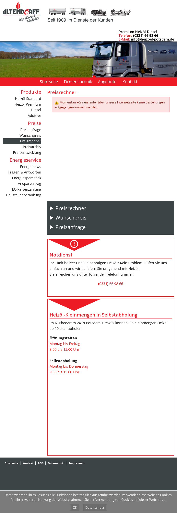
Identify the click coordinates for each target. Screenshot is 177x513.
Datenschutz (56, 463)
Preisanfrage (30, 129)
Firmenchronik (78, 81)
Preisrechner (30, 141)
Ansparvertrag (29, 183)
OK (75, 507)
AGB (40, 463)
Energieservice (25, 160)
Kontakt (129, 81)
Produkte (31, 92)
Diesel (36, 109)
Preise (34, 123)
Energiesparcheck (26, 177)
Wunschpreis (30, 135)
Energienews (30, 166)
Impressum (77, 463)
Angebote (107, 81)
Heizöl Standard (28, 98)
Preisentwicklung (27, 152)
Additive (34, 115)
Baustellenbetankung (23, 195)
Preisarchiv (32, 146)
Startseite (49, 81)
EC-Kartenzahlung (26, 189)
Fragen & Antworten (24, 172)
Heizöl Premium (28, 104)
